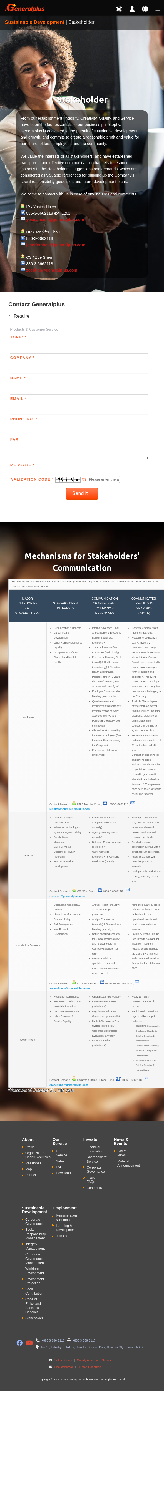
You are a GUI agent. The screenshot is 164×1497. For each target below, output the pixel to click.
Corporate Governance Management (35, 1258)
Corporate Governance (96, 1170)
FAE (59, 1167)
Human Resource (89, 1366)
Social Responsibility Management (35, 1234)
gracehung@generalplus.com (68, 1084)
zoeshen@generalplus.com (51, 270)
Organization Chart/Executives (38, 1155)
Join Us (61, 1236)
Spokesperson (64, 1366)
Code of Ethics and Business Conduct (33, 1305)
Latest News (121, 1153)
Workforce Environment (34, 1271)
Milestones (33, 1163)
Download (63, 1173)
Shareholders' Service (97, 1159)
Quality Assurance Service (94, 1360)
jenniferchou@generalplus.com (55, 245)
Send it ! (82, 493)
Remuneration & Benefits (66, 1218)
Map (28, 1169)
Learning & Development (66, 1228)
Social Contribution (34, 1291)
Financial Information (95, 1149)
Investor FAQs (93, 1180)
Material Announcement (128, 1163)
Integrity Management (35, 1246)
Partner (30, 1175)
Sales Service (63, 1360)
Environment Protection (34, 1281)
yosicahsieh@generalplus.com (55, 219)
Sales (60, 1161)
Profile (30, 1147)
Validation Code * (49, 479)
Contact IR (95, 1188)
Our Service (61, 1153)
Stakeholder (34, 1318)
